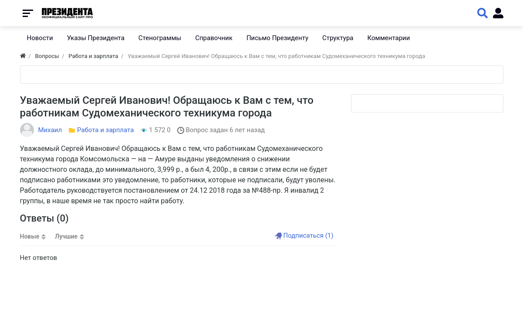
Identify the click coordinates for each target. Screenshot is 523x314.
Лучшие (66, 236)
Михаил (50, 130)
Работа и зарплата (105, 130)
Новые (30, 236)
